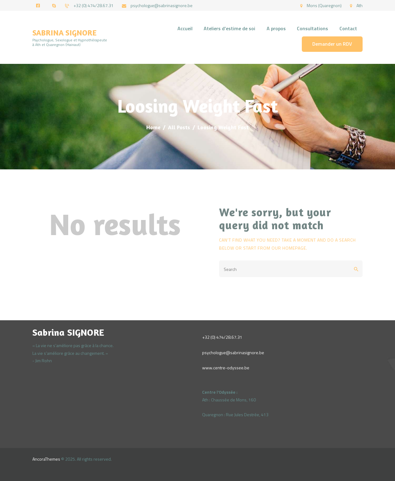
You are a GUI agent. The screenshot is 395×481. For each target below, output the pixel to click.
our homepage (289, 248)
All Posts (179, 127)
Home (153, 127)
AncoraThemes (46, 459)
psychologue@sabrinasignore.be (233, 352)
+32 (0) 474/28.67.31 (222, 337)
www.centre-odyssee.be (225, 367)
